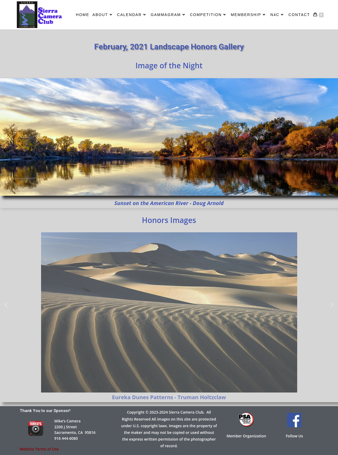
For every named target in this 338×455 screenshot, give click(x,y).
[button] (6, 304)
